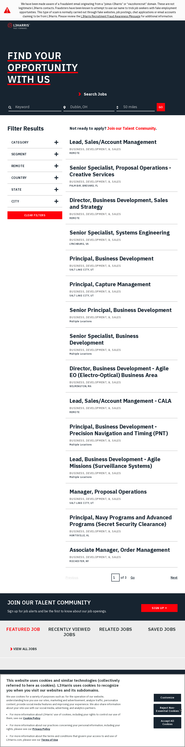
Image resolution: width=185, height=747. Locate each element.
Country (19, 178)
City (15, 201)
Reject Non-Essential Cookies (167, 711)
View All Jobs (22, 649)
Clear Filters (35, 215)
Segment (19, 154)
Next (174, 578)
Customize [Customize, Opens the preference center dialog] (167, 699)
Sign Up (158, 608)
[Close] (180, 712)
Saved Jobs (162, 629)
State (16, 189)
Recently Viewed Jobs (69, 631)
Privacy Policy (41, 730)
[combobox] (91, 107)
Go (161, 107)
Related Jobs (115, 629)
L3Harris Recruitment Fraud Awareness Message (110, 16)
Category (20, 142)
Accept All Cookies (167, 724)
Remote (18, 166)
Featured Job (23, 629)
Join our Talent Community (131, 128)
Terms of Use (49, 741)
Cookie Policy (31, 720)
